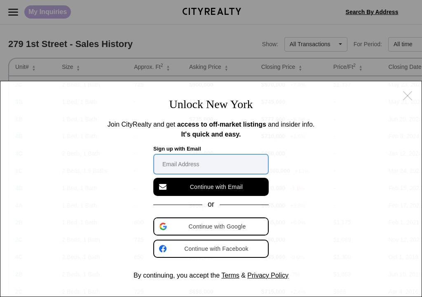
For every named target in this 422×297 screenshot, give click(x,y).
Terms (230, 275)
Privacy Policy (267, 275)
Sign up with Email (177, 149)
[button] (212, 226)
